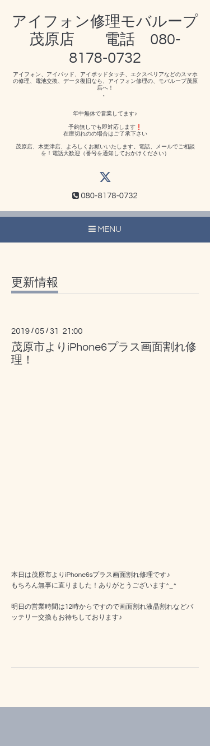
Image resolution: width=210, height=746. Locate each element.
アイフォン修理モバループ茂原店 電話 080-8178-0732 (105, 40)
